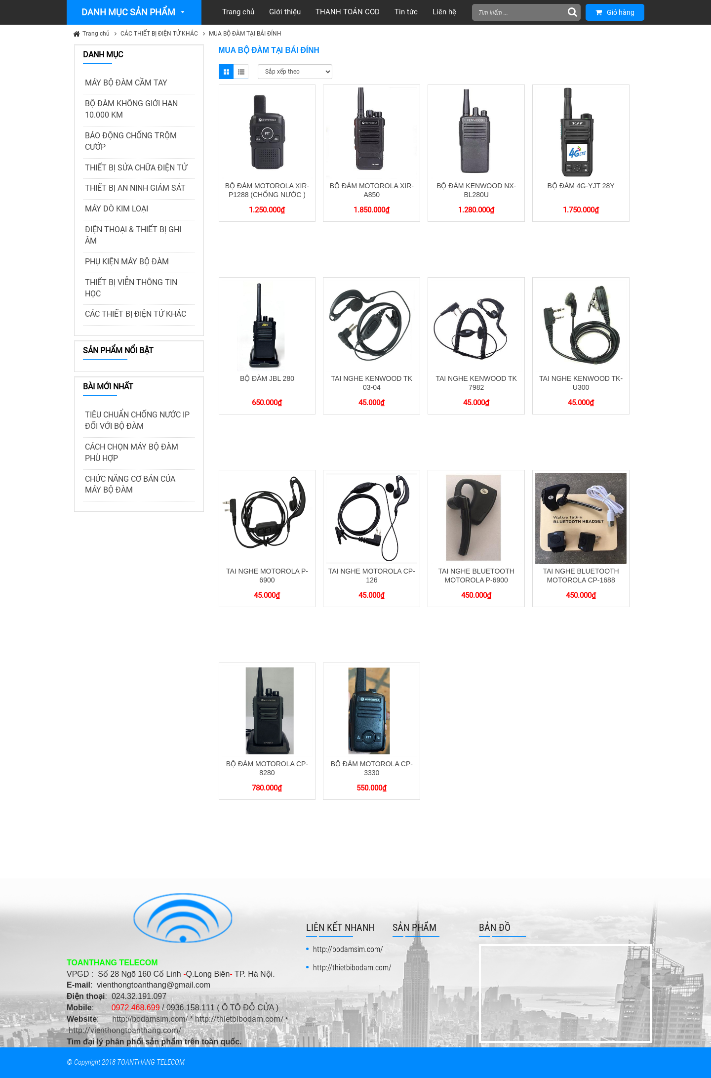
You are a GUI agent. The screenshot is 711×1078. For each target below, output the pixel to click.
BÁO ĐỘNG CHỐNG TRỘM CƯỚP (131, 141)
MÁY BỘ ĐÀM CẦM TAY (126, 82)
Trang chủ (96, 33)
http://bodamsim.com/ (150, 1019)
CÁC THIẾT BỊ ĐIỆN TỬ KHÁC (159, 33)
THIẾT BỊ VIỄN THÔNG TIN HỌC (131, 288)
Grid (226, 71)
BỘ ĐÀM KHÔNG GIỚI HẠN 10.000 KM (131, 109)
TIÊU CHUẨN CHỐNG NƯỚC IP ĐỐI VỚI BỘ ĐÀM (137, 420)
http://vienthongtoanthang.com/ (125, 1030)
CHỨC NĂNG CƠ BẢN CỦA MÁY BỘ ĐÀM (130, 484)
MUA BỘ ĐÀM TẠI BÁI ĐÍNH (245, 33)
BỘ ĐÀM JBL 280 (267, 378)
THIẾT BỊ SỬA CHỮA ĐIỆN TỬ (136, 167)
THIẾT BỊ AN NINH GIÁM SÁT (135, 188)
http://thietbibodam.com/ (239, 1019)
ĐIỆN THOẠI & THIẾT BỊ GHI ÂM (133, 235)
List (241, 71)
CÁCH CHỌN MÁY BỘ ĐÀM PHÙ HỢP (131, 452)
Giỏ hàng (614, 12)
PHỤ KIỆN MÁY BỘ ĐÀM (127, 261)
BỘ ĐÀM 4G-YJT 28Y (581, 186)
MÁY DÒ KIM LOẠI (116, 208)
